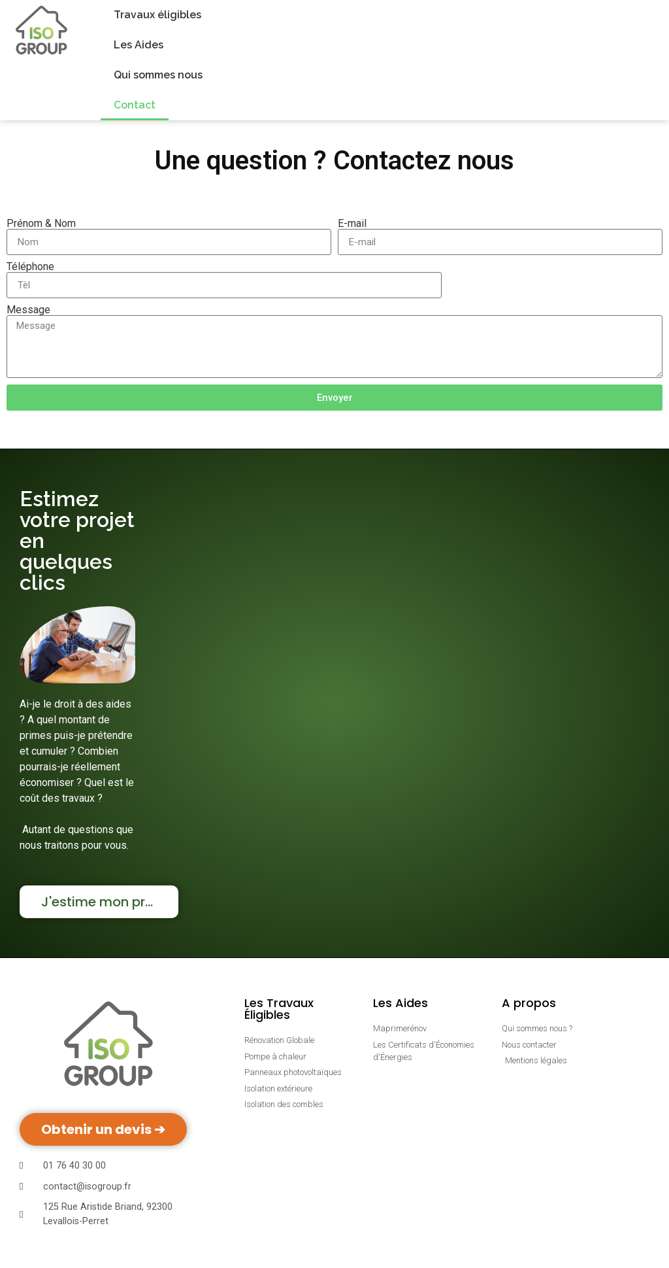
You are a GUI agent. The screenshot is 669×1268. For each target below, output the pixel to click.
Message (28, 310)
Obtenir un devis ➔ (103, 1129)
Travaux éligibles (157, 15)
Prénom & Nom (41, 223)
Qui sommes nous (158, 75)
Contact (134, 105)
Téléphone (30, 267)
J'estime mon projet (106, 902)
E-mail (352, 223)
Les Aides (138, 45)
